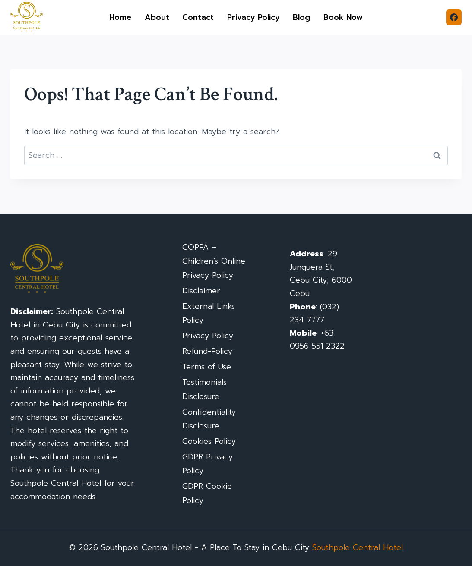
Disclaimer (201, 291)
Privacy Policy (253, 17)
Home (120, 17)
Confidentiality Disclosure (209, 419)
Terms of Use (206, 367)
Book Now (343, 17)
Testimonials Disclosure (204, 389)
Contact (198, 17)
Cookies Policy (209, 441)
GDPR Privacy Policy (207, 464)
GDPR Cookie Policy (207, 493)
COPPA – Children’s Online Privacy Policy (213, 261)
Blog (301, 17)
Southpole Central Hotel (357, 547)
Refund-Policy (207, 351)
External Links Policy (208, 313)
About (157, 17)
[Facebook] (454, 17)
